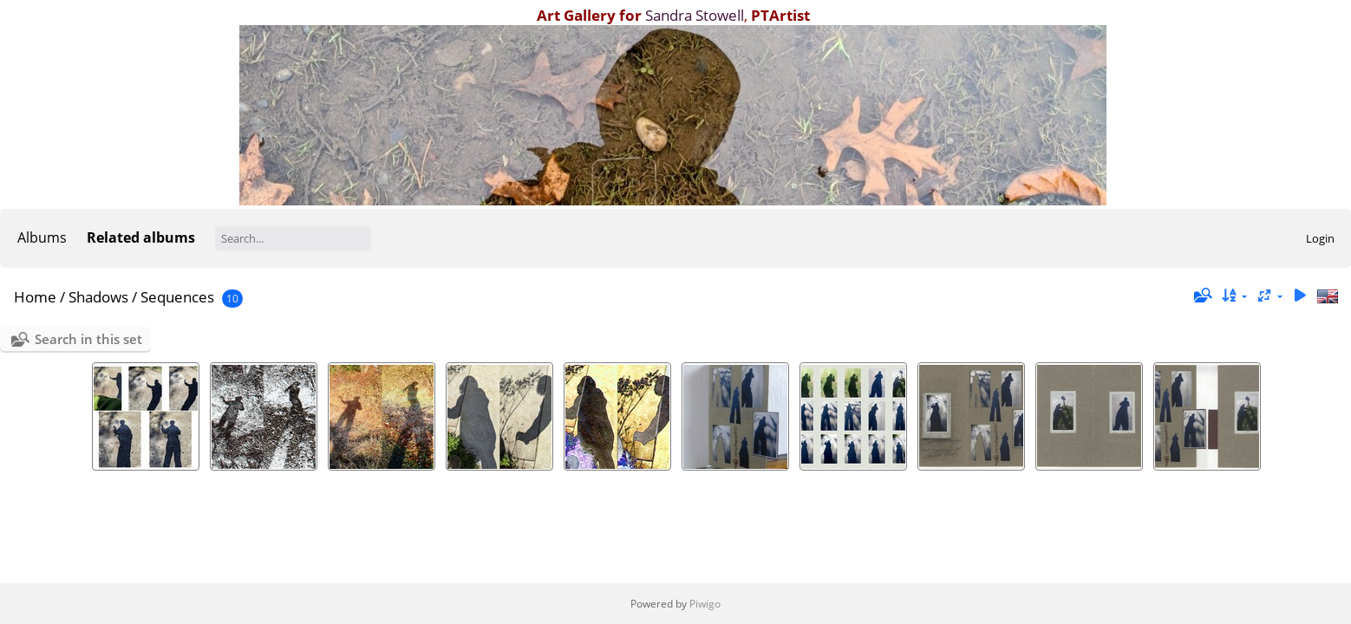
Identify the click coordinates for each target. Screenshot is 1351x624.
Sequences (177, 297)
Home (35, 297)
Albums (42, 237)
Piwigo (705, 603)
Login (1320, 238)
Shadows (98, 297)
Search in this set (88, 339)
